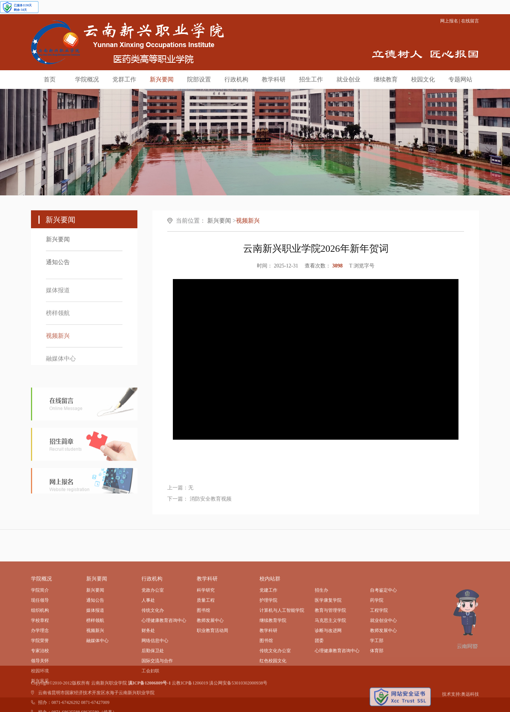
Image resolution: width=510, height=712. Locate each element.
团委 (319, 675)
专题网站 (460, 79)
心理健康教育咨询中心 (164, 654)
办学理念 (40, 665)
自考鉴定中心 (383, 624)
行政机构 (236, 79)
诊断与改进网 (328, 665)
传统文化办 (153, 644)
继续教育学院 (272, 654)
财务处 (148, 665)
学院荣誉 (40, 675)
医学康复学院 (328, 634)
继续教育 (386, 79)
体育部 (376, 685)
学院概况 (87, 79)
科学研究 (206, 624)
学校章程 (40, 654)
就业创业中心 (383, 654)
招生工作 (311, 79)
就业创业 (348, 79)
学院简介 (40, 624)
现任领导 (40, 634)
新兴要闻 (162, 79)
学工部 (376, 675)
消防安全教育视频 (209, 504)
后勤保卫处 (153, 685)
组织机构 (40, 644)
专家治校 (40, 685)
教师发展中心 (210, 654)
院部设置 (199, 79)
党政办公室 (153, 624)
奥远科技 (470, 703)
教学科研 (274, 79)
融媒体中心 (61, 364)
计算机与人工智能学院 (281, 644)
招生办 (321, 624)
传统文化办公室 (275, 685)
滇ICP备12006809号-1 (149, 692)
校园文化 (423, 79)
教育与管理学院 (330, 644)
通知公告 (58, 262)
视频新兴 (58, 341)
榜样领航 (58, 318)
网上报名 (449, 21)
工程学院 (379, 644)
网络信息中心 (155, 675)
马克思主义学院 (330, 654)
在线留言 (470, 21)
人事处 (148, 634)
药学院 (376, 634)
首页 (50, 79)
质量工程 (206, 634)
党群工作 (124, 79)
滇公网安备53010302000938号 (238, 692)
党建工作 (268, 624)
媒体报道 (58, 295)
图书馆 (203, 644)
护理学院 (268, 634)
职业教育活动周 (212, 665)
